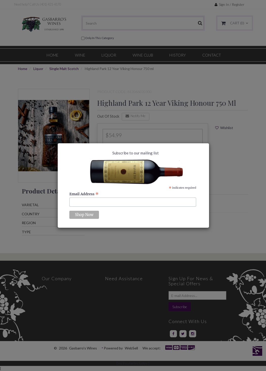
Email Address (84, 194)
